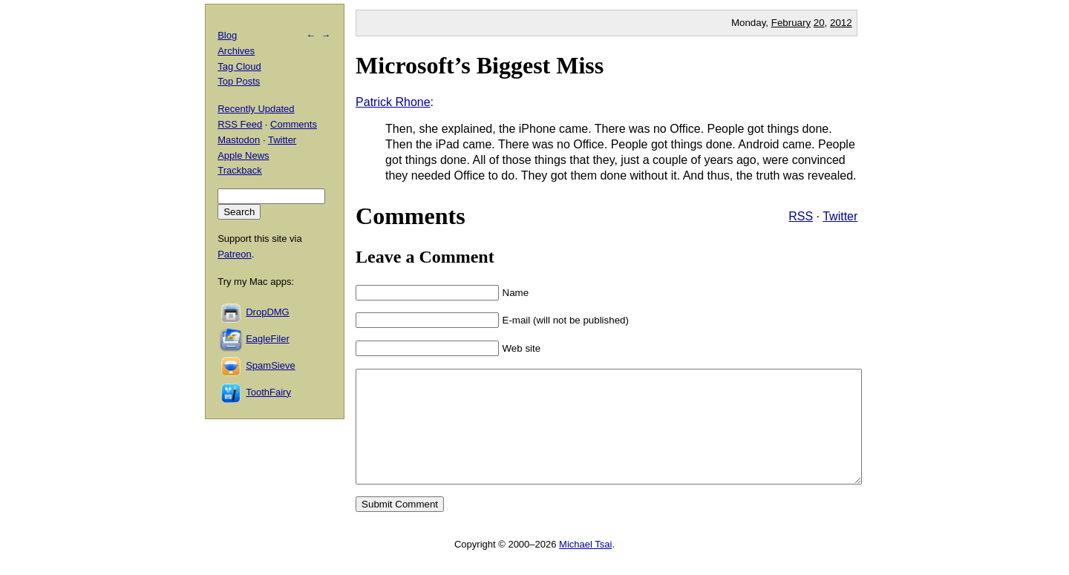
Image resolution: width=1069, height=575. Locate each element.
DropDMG (268, 312)
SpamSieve (270, 365)
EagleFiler (268, 338)
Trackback (239, 170)
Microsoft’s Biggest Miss (480, 65)
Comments (293, 124)
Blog (227, 35)
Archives (236, 50)
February (791, 22)
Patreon (235, 254)
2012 (841, 22)
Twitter (840, 216)
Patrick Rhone (393, 102)
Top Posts (239, 81)
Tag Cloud (239, 66)
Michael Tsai (585, 566)
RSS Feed (240, 124)
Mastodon (239, 139)
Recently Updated (256, 108)
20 (819, 22)
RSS (800, 216)
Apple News (243, 155)
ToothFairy (268, 392)
